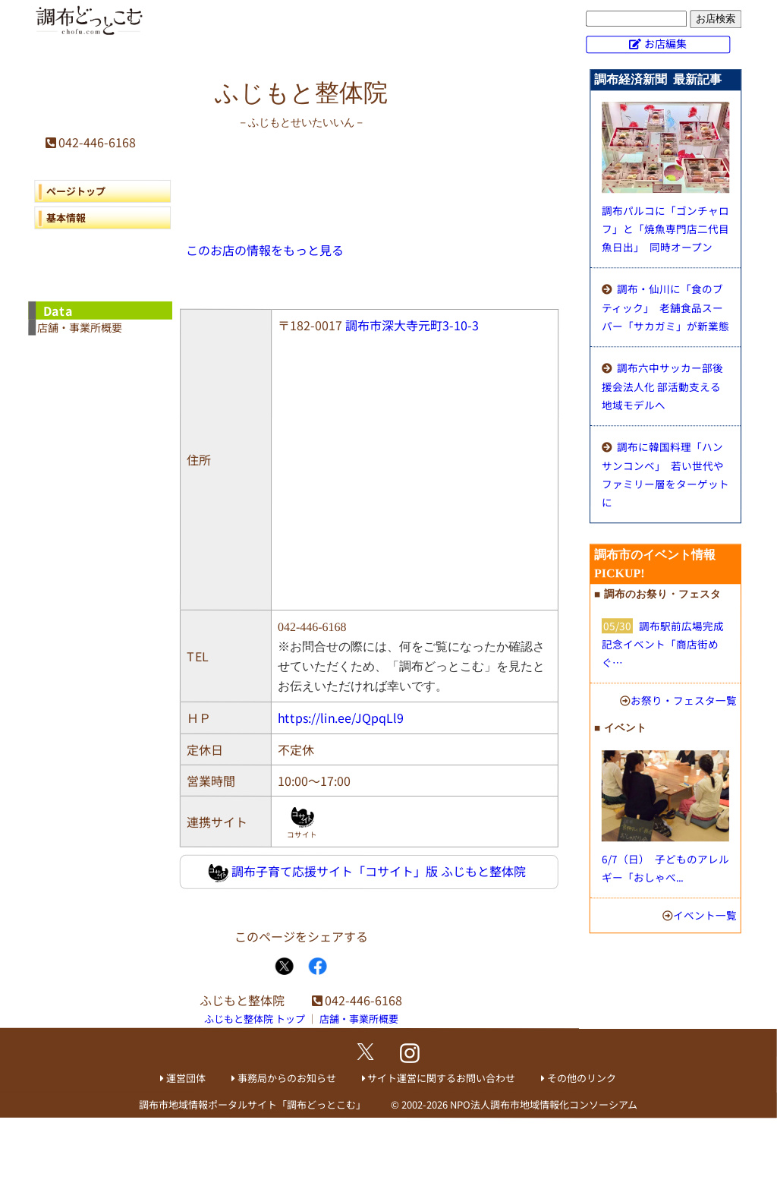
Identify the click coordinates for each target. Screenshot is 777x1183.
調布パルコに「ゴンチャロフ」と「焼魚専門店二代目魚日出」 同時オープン (665, 228)
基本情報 (66, 217)
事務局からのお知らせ (287, 1078)
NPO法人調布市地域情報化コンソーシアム (543, 1105)
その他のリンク (581, 1078)
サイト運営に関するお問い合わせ (441, 1078)
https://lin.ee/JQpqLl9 (341, 717)
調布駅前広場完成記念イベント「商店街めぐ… (663, 644)
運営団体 (186, 1078)
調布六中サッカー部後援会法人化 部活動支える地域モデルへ (662, 386)
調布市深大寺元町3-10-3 (412, 325)
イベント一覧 (705, 915)
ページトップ (75, 191)
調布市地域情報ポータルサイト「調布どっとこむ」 (252, 1104)
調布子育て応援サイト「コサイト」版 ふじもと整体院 (367, 872)
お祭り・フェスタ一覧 (684, 700)
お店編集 (665, 43)
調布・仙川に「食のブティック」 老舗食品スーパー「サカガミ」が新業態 (665, 307)
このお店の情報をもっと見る (265, 250)
